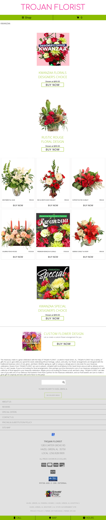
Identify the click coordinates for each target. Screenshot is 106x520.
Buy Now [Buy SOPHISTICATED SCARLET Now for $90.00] (88, 205)
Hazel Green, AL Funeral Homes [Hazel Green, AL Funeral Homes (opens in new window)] (40, 503)
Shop (26, 17)
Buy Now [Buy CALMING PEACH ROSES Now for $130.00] (18, 256)
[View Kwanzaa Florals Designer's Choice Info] (53, 49)
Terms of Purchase (53, 511)
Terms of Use (70, 511)
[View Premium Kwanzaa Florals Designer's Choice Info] (53, 230)
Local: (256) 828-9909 (53, 453)
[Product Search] (53, 382)
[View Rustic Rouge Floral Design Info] (53, 114)
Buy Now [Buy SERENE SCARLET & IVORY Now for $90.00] (88, 256)
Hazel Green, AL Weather (40, 507)
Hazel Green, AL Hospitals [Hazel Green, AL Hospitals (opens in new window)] (68, 503)
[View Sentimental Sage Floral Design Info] (18, 178)
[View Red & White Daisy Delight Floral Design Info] (53, 178)
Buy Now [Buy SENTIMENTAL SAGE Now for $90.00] (18, 205)
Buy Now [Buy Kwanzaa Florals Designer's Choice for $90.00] (53, 85)
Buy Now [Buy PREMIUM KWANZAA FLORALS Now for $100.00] (53, 256)
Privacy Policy (36, 511)
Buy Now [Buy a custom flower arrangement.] (64, 344)
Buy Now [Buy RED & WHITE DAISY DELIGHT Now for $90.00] (53, 205)
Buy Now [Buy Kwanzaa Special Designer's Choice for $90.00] (53, 318)
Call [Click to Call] (17, 517)
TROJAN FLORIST (53, 7)
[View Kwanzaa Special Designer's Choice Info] (53, 283)
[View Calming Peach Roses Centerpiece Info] (18, 230)
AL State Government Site (64, 507)
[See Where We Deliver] (53, 395)
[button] (53, 479)
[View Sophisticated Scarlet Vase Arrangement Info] (88, 178)
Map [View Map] (53, 517)
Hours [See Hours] (88, 517)
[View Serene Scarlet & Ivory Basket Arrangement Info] (88, 230)
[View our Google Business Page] (53, 435)
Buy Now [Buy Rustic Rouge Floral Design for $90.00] (53, 149)
